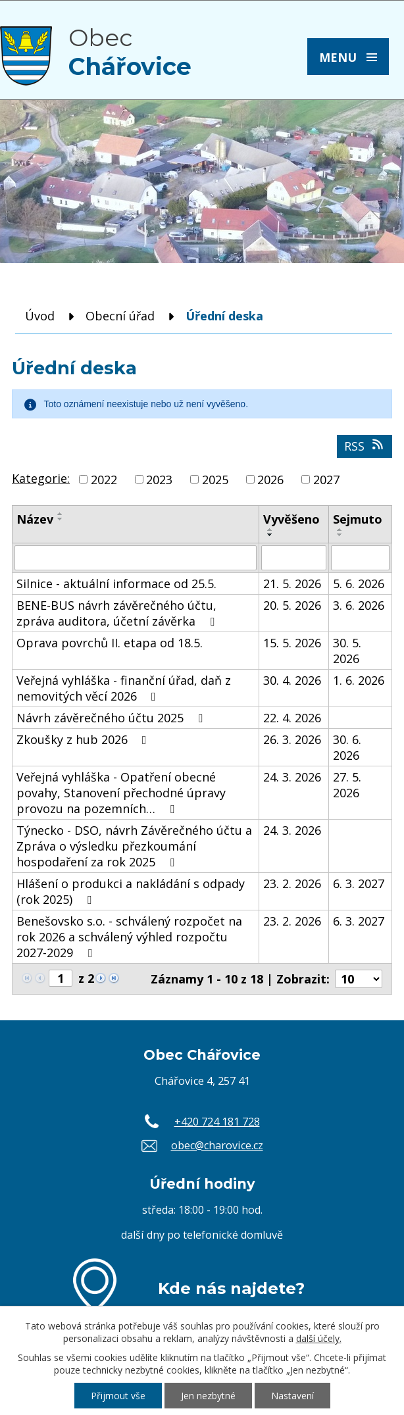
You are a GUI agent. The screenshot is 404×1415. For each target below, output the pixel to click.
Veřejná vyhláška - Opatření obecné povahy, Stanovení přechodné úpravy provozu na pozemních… (121, 792)
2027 (326, 479)
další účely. (318, 1338)
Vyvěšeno (291, 519)
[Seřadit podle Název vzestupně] (60, 513)
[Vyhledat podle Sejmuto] (360, 557)
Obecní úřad (120, 316)
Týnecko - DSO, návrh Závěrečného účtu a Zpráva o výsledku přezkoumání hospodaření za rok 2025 (134, 846)
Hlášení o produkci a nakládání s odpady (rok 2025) (130, 891)
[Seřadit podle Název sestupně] (60, 519)
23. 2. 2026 (292, 883)
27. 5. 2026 (347, 785)
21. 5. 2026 (292, 583)
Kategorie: (41, 478)
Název (34, 519)
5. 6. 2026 (358, 583)
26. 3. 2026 (292, 739)
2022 (104, 479)
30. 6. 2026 (347, 747)
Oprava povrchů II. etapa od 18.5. (109, 643)
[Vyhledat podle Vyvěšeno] (294, 557)
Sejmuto (357, 519)
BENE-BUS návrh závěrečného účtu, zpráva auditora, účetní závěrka (118, 613)
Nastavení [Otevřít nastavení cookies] (292, 1395)
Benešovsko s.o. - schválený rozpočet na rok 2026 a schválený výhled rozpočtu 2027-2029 (129, 936)
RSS (365, 446)
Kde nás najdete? (231, 1288)
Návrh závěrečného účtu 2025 (112, 718)
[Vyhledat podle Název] (135, 557)
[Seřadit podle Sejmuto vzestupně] (340, 529)
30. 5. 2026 (347, 650)
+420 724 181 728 (217, 1121)
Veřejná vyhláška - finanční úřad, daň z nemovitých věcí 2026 (123, 688)
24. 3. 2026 (292, 777)
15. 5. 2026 (292, 643)
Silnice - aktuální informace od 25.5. (116, 583)
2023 (159, 479)
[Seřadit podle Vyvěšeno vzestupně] (270, 529)
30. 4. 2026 (292, 680)
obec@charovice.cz (217, 1145)
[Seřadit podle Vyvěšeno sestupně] (270, 534)
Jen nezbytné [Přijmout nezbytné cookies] (208, 1395)
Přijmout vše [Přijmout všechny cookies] (118, 1395)
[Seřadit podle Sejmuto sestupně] (340, 534)
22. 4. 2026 (292, 718)
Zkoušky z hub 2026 (84, 739)
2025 (215, 479)
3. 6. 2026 (358, 605)
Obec (129, 52)
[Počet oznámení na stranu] (358, 979)
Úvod (40, 316)
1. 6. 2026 (358, 680)
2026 (270, 479)
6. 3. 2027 (358, 883)
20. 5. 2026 (292, 605)
